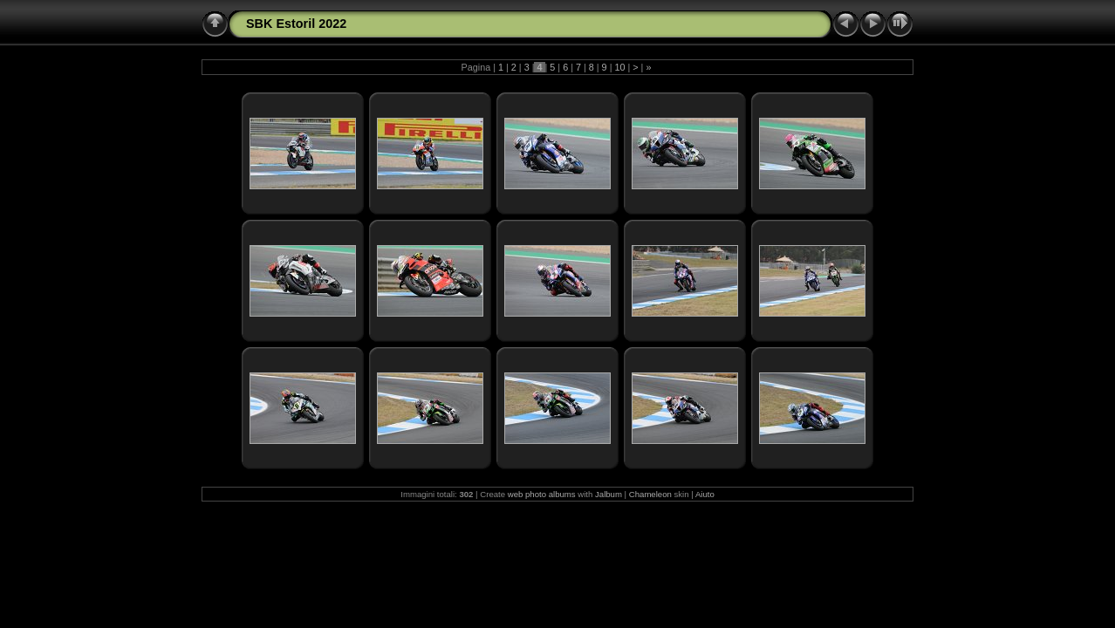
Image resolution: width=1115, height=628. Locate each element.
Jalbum (608, 494)
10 (619, 67)
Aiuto (705, 494)
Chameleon (650, 494)
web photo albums (542, 494)
